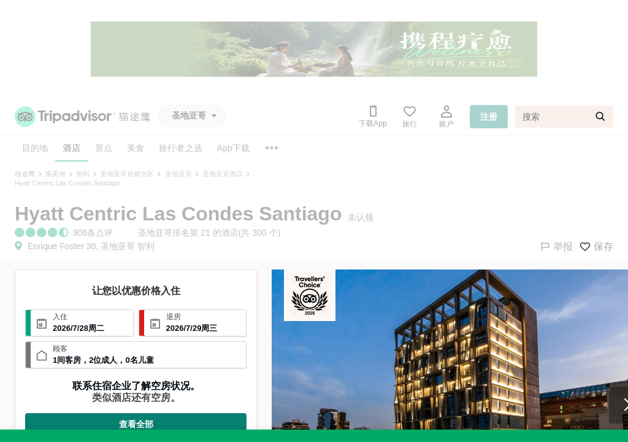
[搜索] (564, 117)
